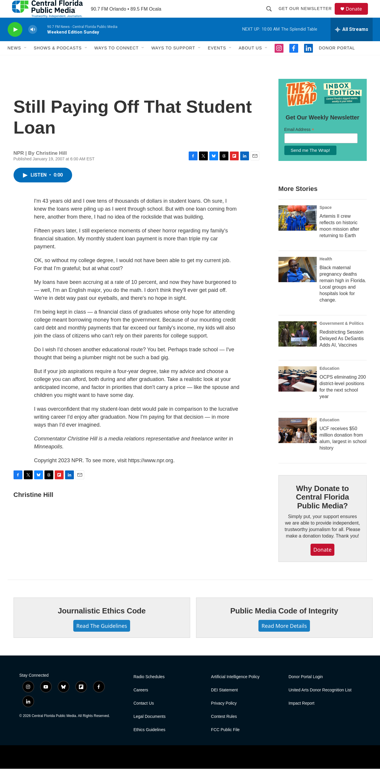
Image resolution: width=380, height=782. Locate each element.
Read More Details (284, 639)
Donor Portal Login (305, 690)
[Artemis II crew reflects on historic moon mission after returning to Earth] (297, 231)
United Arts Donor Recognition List (319, 703)
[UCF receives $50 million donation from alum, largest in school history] (297, 443)
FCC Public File (225, 743)
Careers (141, 703)
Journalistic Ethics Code (102, 624)
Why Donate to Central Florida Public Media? (322, 510)
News (14, 61)
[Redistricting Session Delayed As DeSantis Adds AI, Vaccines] (297, 347)
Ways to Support (173, 61)
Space (326, 220)
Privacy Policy (224, 716)
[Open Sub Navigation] (25, 61)
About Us (250, 61)
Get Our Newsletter (308, 15)
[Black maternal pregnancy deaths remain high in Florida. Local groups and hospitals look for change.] (297, 282)
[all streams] (352, 42)
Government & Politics (342, 336)
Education (330, 381)
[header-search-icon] (272, 15)
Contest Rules (224, 730)
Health (326, 272)
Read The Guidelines (101, 639)
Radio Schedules (149, 690)
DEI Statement (224, 703)
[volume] (33, 42)
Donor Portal (337, 61)
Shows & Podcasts (58, 61)
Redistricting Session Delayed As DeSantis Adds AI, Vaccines (342, 352)
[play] (15, 42)
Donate (358, 15)
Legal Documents (150, 730)
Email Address (299, 143)
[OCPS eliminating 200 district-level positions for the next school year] (297, 392)
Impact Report (301, 716)
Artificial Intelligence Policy (235, 690)
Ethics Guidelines (149, 743)
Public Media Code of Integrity (284, 624)
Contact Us (144, 716)
